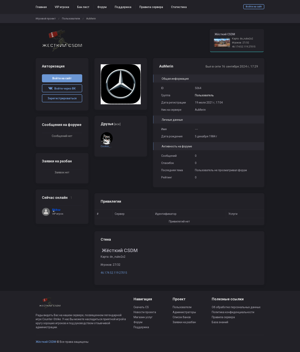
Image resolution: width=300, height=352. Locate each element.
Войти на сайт (254, 6)
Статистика (179, 7)
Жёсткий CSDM (46, 341)
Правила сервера (151, 7)
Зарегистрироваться (62, 98)
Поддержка (123, 7)
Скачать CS (141, 307)
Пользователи (71, 18)
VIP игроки (62, 7)
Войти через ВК (62, 88)
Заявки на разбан (184, 322)
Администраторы (184, 312)
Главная (41, 7)
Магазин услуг (143, 317)
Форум (102, 7)
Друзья (111, 124)
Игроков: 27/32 (240, 42)
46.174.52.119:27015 (243, 46)
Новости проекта (145, 312)
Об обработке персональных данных (236, 307)
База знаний (220, 322)
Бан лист (83, 7)
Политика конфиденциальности (233, 312)
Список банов (182, 317)
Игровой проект (46, 18)
